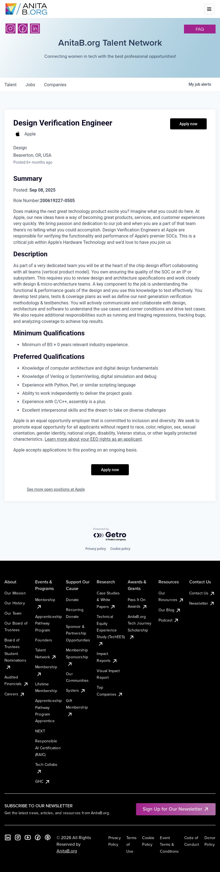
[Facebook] (23, 28)
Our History (14, 603)
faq (200, 29)
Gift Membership (77, 707)
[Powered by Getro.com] (110, 534)
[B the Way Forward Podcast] (47, 837)
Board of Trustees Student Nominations (15, 653)
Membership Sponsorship (77, 656)
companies (55, 84)
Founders (43, 640)
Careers (14, 694)
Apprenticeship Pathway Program (48, 623)
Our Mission (15, 593)
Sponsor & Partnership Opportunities (78, 633)
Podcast (168, 620)
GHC (42, 781)
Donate (72, 599)
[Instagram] (10, 28)
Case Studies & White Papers (108, 599)
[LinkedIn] (35, 28)
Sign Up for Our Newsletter (176, 808)
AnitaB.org (67, 851)
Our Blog (169, 610)
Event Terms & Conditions (169, 844)
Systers (76, 690)
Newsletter (202, 603)
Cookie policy (120, 549)
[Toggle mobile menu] (209, 9)
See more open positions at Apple (56, 489)
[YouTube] (27, 837)
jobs (30, 84)
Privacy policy (95, 549)
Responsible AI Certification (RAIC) (48, 747)
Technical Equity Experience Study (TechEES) (110, 630)
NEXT (40, 731)
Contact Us (202, 593)
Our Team (12, 613)
